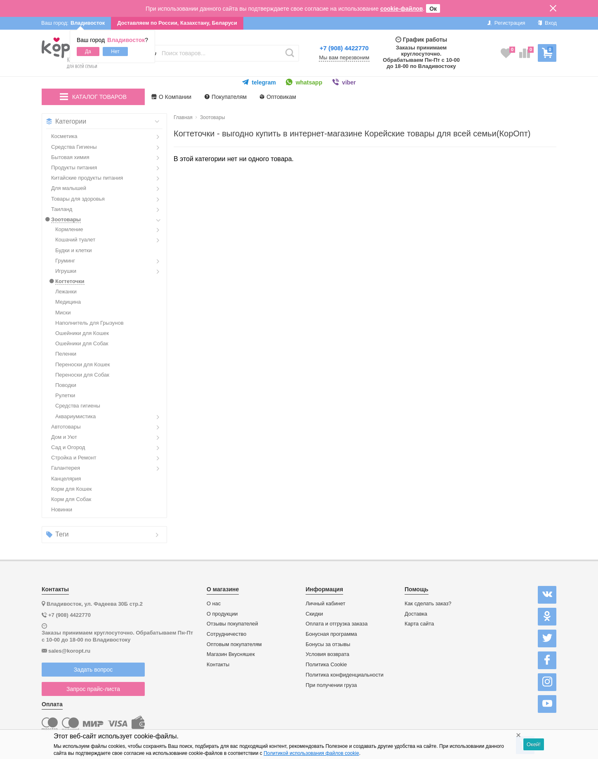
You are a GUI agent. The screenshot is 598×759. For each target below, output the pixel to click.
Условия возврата (327, 654)
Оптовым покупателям (234, 644)
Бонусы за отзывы (328, 644)
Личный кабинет (325, 604)
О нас (214, 604)
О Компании (171, 97)
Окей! (534, 744)
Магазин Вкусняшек (231, 654)
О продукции (222, 614)
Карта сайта (419, 624)
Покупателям (226, 97)
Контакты (218, 665)
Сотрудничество (226, 634)
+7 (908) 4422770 (344, 48)
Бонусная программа (331, 634)
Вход (547, 23)
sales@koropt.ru (69, 651)
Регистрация (506, 23)
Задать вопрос (93, 669)
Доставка (416, 614)
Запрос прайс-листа (93, 689)
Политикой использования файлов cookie (311, 753)
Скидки (314, 614)
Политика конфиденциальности (345, 675)
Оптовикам (278, 97)
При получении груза (331, 685)
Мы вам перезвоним (344, 58)
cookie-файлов (401, 8)
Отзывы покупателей (232, 624)
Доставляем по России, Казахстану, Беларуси (177, 23)
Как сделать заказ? (428, 604)
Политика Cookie (326, 665)
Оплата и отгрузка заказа (336, 624)
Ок (433, 8)
